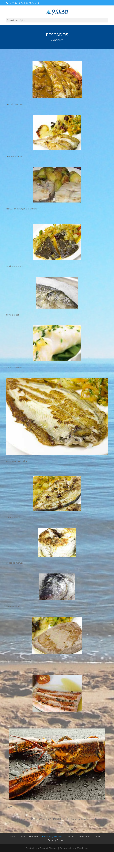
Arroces (70, 836)
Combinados (84, 836)
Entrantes (33, 836)
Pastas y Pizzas (55, 840)
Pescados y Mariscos (52, 836)
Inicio (12, 836)
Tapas (22, 836)
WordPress (82, 848)
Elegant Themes (48, 848)
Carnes (97, 836)
